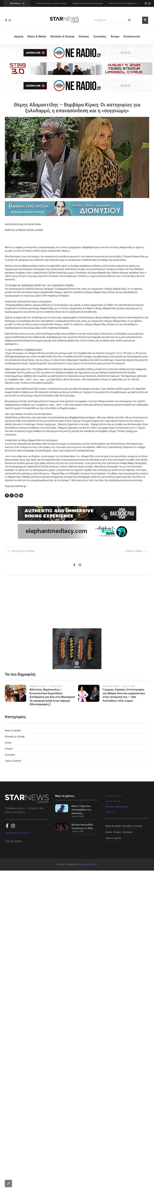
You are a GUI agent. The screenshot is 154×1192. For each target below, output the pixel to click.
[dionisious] (77, 208)
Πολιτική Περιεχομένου (116, 1129)
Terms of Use (112, 1123)
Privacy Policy (113, 1118)
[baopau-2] (77, 971)
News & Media (37, 36)
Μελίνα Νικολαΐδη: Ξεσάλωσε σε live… (81, 1148)
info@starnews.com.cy (18, 1153)
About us (110, 1134)
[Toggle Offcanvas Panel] (145, 20)
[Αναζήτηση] (108, 20)
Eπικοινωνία (132, 36)
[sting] (77, 52)
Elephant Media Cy (87, 1185)
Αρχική (18, 36)
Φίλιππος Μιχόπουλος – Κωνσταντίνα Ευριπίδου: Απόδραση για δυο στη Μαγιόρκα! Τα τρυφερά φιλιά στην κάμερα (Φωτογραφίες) (51, 1016)
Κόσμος (84, 36)
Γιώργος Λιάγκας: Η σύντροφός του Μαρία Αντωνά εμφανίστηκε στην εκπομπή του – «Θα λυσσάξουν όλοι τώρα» (124, 1016)
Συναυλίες (99, 36)
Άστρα (115, 36)
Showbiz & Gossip (62, 36)
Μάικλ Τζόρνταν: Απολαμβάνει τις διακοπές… (79, 1131)
